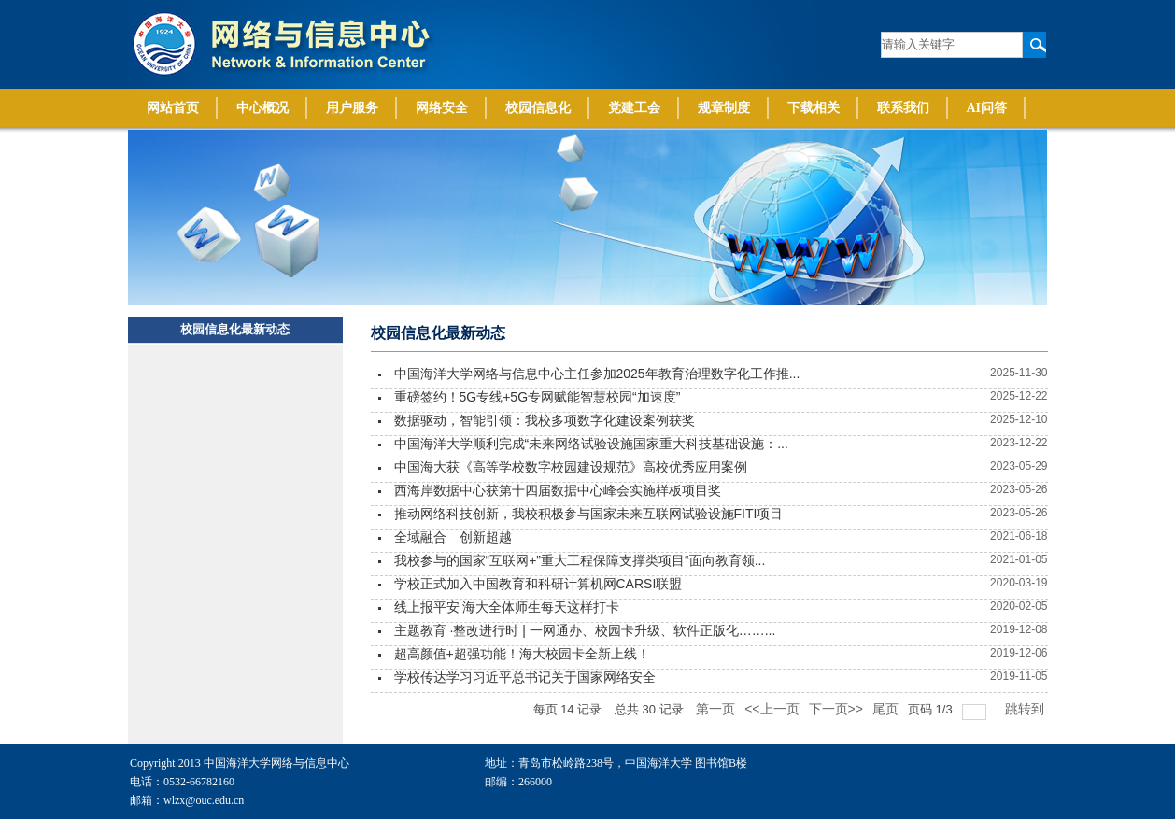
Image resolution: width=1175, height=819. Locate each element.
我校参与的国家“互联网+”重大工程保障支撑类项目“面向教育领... (580, 560)
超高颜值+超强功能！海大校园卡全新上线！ (522, 653)
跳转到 (1026, 708)
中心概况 (262, 108)
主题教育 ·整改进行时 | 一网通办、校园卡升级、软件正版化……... (585, 630)
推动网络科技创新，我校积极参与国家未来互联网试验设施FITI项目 (589, 513)
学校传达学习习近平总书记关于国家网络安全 (525, 677)
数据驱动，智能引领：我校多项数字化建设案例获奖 (544, 420)
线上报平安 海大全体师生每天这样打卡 (507, 607)
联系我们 (903, 108)
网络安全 (442, 108)
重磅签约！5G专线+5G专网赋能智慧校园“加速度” (537, 396)
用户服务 (352, 108)
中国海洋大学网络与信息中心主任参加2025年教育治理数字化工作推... (597, 373)
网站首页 (173, 108)
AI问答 (987, 108)
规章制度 (724, 108)
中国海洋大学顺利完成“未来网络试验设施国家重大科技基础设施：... (591, 443)
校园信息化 (538, 108)
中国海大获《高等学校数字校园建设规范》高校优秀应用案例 (570, 466)
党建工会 (634, 108)
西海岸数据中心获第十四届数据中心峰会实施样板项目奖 (557, 490)
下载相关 (813, 108)
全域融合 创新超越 (453, 537)
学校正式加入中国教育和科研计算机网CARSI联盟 (538, 583)
